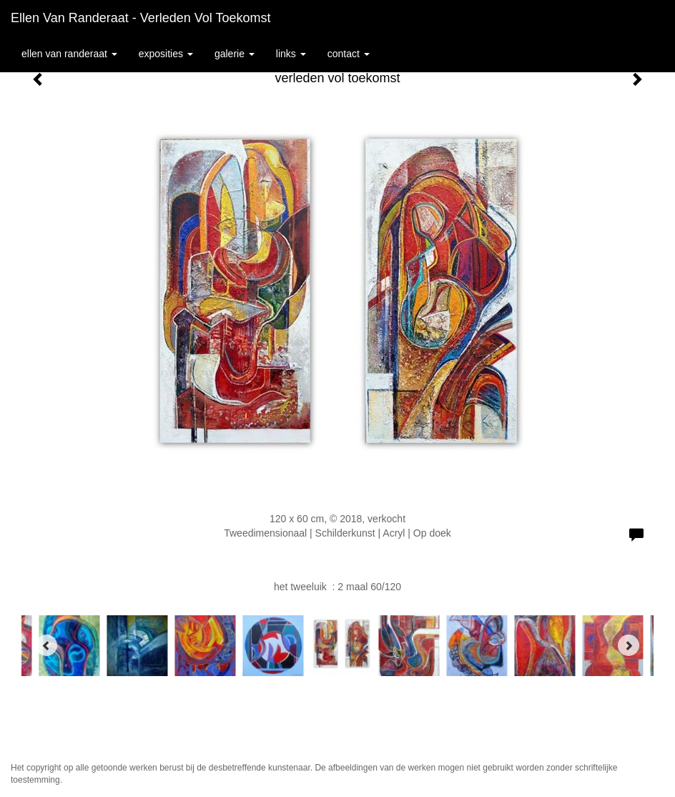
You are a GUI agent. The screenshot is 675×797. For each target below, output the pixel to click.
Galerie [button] (235, 53)
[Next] (628, 645)
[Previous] (46, 645)
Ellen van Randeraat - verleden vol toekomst (141, 18)
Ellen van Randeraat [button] (69, 53)
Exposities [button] (166, 53)
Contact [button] (348, 53)
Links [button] (291, 53)
